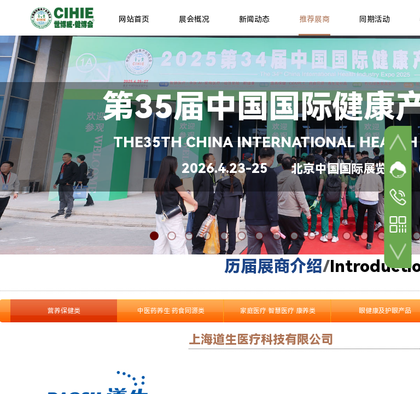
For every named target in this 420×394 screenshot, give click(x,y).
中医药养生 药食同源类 (171, 311)
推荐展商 (314, 19)
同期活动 (374, 19)
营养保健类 (64, 311)
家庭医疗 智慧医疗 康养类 (278, 311)
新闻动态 (254, 19)
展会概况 (194, 19)
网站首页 (134, 19)
